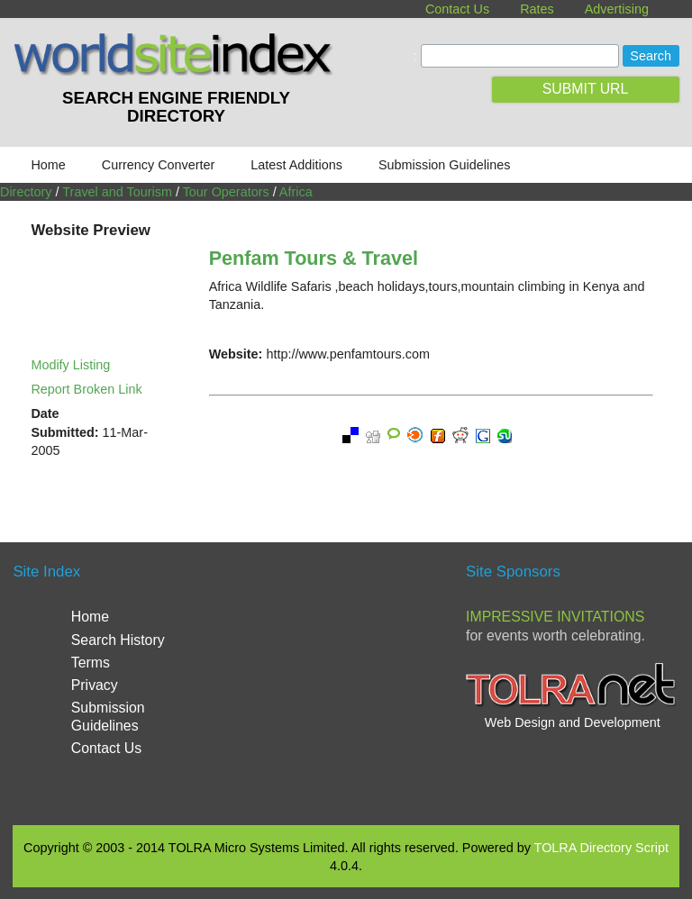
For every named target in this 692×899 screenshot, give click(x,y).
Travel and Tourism (117, 192)
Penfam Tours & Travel (313, 258)
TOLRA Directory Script (601, 847)
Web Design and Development (572, 722)
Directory (26, 192)
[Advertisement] (391, 682)
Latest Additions (296, 165)
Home (48, 165)
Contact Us (457, 9)
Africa (296, 192)
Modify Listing (70, 365)
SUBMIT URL (585, 88)
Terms (90, 662)
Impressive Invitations (555, 616)
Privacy (94, 685)
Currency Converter (158, 165)
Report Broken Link (86, 389)
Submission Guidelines (444, 165)
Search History (118, 640)
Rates (537, 9)
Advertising (617, 9)
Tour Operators (226, 192)
